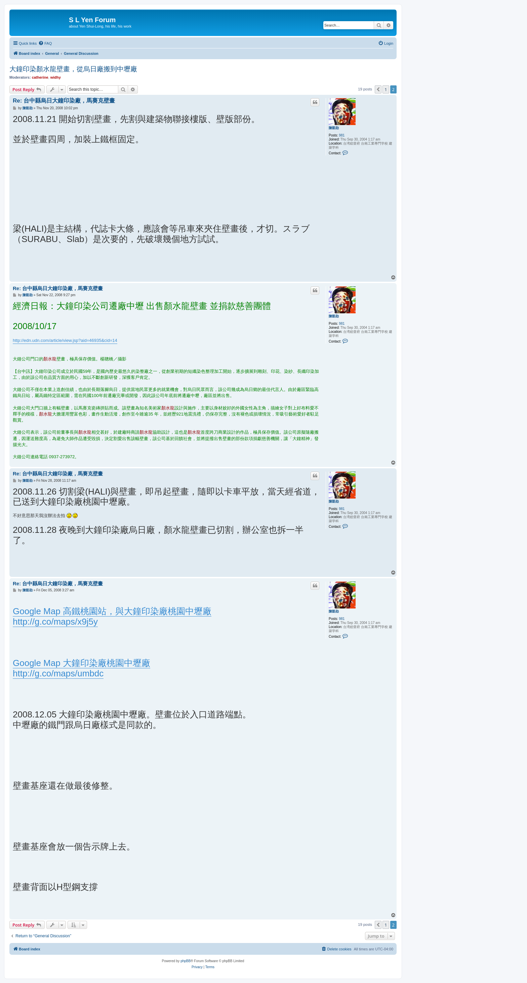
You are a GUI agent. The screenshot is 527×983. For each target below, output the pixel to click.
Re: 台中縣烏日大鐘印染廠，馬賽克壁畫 (64, 100)
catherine (40, 77)
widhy (55, 77)
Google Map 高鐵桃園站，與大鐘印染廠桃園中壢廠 (112, 611)
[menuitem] (45, 43)
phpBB (185, 961)
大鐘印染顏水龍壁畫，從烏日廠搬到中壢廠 (73, 69)
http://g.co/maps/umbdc (58, 673)
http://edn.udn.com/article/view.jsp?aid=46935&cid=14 (65, 340)
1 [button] (385, 89)
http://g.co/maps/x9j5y (55, 622)
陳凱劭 (334, 128)
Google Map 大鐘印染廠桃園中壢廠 (81, 663)
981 (342, 135)
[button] (378, 89)
